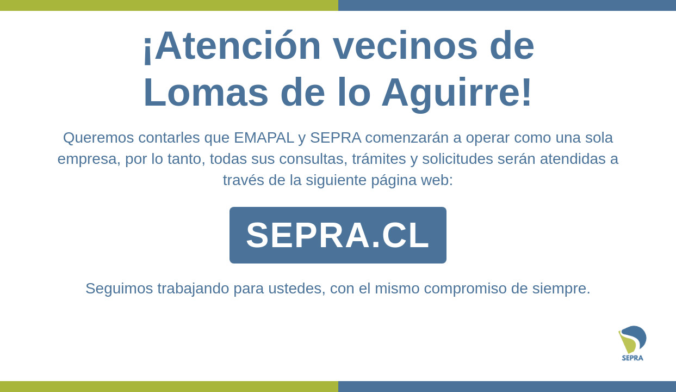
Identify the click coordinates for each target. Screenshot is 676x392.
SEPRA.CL (338, 235)
